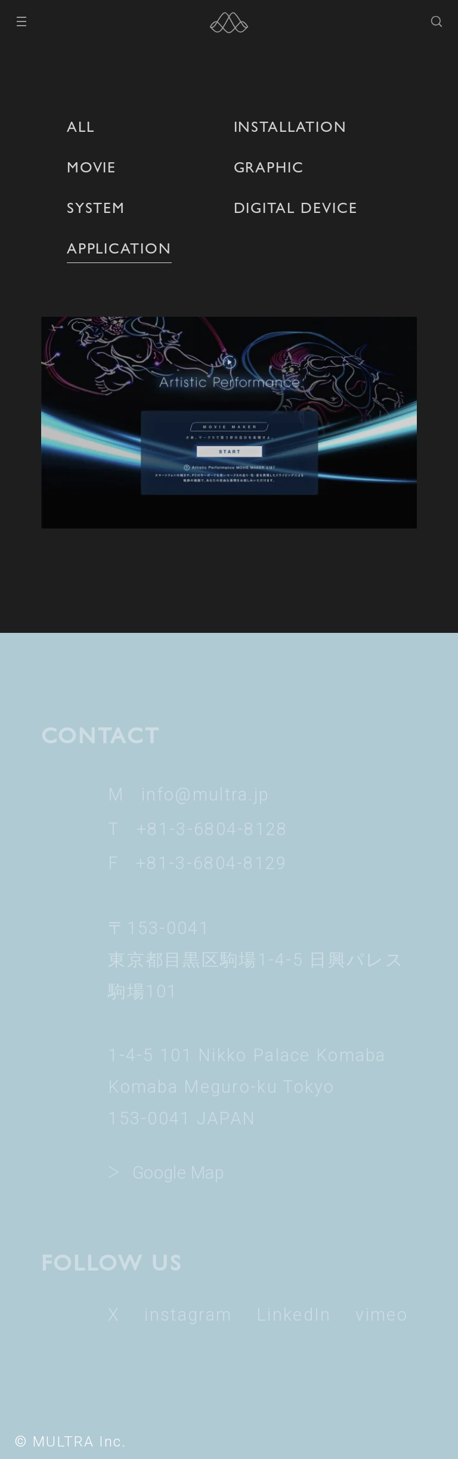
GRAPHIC (269, 167)
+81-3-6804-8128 (212, 829)
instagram (188, 1315)
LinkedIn (293, 1315)
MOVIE (92, 167)
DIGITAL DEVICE (296, 208)
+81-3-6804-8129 (211, 863)
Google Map (178, 1173)
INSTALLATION (291, 126)
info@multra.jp (205, 794)
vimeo (381, 1315)
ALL (81, 126)
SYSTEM (96, 208)
